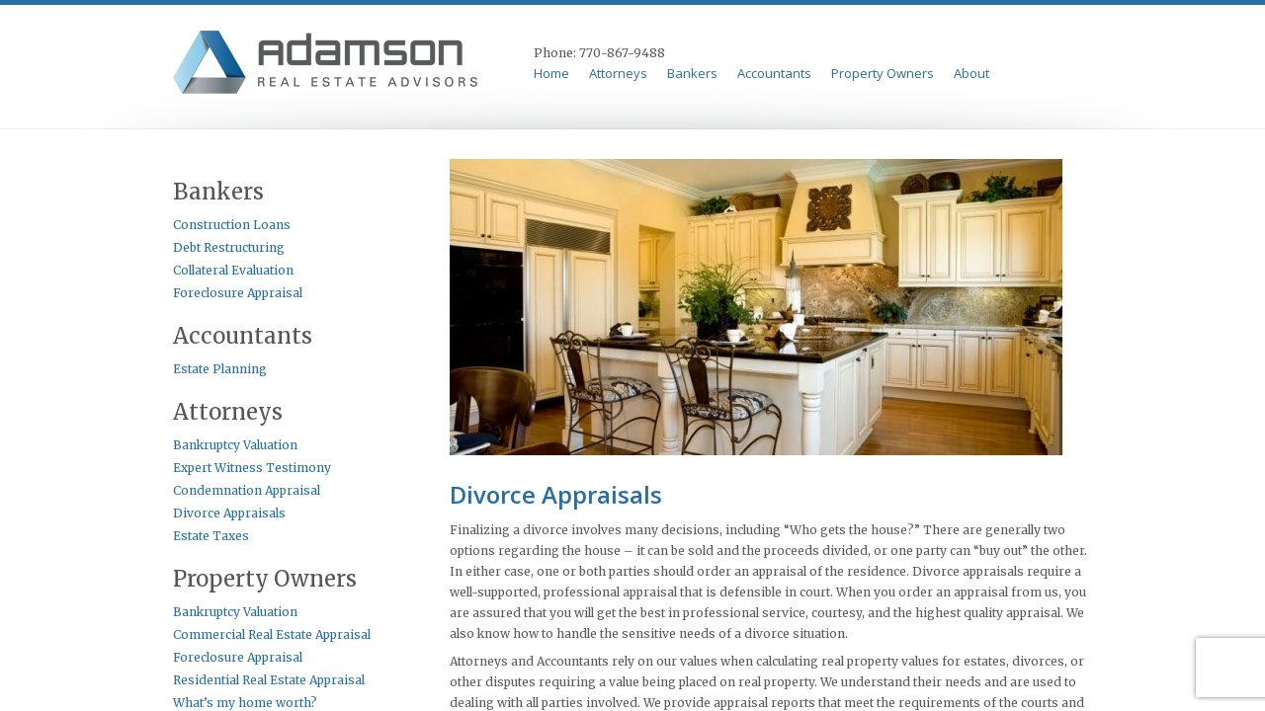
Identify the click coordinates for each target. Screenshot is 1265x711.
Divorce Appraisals (229, 513)
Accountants (774, 73)
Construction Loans (232, 224)
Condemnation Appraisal (246, 490)
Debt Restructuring (229, 247)
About (971, 73)
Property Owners (882, 73)
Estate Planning (220, 368)
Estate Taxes (211, 535)
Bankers (692, 73)
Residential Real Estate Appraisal (269, 679)
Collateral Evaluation (233, 270)
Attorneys (618, 73)
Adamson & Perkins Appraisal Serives (328, 65)
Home (551, 73)
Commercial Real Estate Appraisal (272, 634)
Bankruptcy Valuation (235, 444)
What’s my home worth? (245, 702)
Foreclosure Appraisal (237, 292)
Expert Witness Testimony (252, 467)
